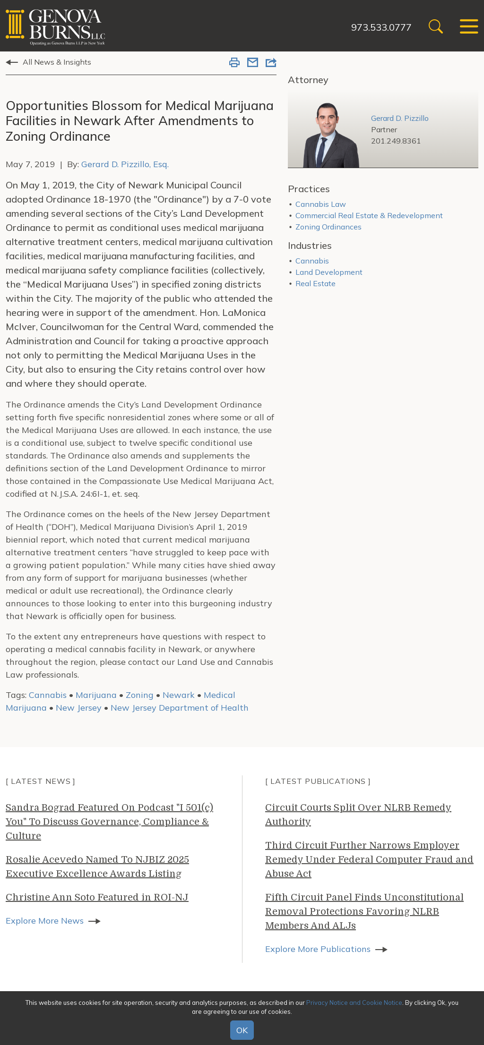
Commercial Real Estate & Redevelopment (369, 215)
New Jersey (79, 707)
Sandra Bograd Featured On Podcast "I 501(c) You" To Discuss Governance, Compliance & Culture (109, 821)
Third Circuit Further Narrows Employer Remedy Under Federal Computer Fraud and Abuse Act (369, 859)
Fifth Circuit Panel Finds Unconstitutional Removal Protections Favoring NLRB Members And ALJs (364, 911)
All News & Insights (57, 62)
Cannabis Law (320, 204)
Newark (179, 694)
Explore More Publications (318, 948)
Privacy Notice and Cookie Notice (354, 1002)
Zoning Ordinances (328, 226)
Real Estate (315, 283)
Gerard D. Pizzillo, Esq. (125, 164)
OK (242, 1030)
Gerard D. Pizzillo (400, 118)
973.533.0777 (381, 27)
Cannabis (48, 694)
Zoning (140, 694)
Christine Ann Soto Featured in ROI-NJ (97, 897)
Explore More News (45, 920)
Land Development (329, 272)
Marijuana (96, 694)
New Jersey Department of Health (180, 707)
